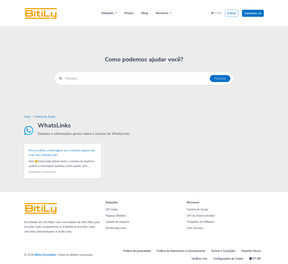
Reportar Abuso (251, 251)
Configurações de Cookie (228, 258)
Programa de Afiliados (200, 222)
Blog (144, 13)
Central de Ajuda (44, 117)
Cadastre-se (252, 13)
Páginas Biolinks (116, 216)
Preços (129, 13)
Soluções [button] (107, 13)
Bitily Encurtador (46, 255)
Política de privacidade (137, 251)
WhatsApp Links (116, 228)
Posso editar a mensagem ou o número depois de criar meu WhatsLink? (61, 152)
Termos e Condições (223, 251)
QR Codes (112, 209)
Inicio (27, 117)
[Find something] (136, 78)
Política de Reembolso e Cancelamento (181, 251)
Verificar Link (199, 258)
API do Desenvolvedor (201, 216)
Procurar (220, 79)
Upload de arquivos (118, 222)
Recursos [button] (162, 13)
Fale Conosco (195, 228)
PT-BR (216, 13)
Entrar (231, 13)
